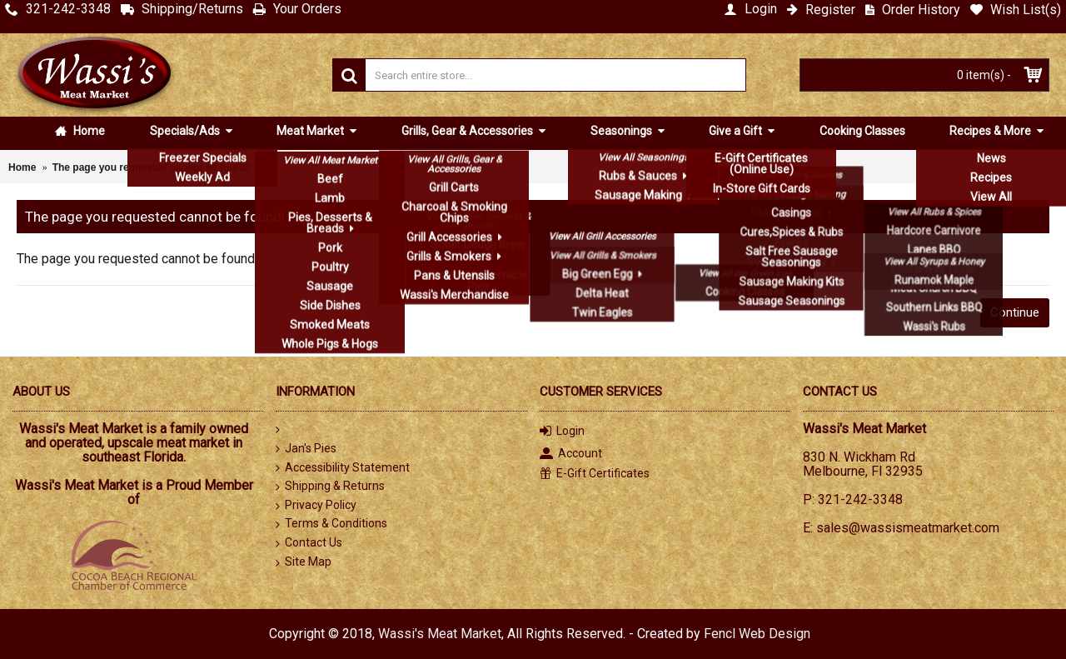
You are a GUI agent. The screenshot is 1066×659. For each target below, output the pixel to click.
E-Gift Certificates (595, 474)
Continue (1014, 312)
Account (571, 454)
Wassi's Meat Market (439, 634)
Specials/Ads (186, 130)
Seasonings (622, 130)
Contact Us (309, 543)
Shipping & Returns (330, 486)
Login (562, 432)
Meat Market (311, 130)
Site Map (303, 562)
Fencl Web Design (757, 634)
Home (80, 131)
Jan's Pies (306, 449)
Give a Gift (737, 130)
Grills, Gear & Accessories (468, 130)
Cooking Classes (862, 130)
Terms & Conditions (331, 524)
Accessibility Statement (343, 468)
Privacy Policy (316, 505)
